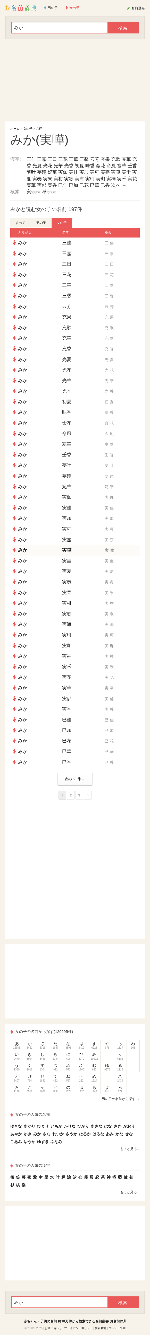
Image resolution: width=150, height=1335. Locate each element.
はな (108, 1126)
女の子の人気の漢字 (30, 1165)
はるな (98, 1134)
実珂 (90, 178)
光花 (47, 165)
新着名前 (100, 1328)
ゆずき (43, 1141)
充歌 (115, 159)
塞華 (121, 165)
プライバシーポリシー (78, 1328)
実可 (94, 172)
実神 (111, 178)
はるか (85, 1134)
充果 (105, 159)
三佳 (31, 159)
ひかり (83, 1126)
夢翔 (41, 172)
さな (47, 1134)
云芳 (94, 159)
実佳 (73, 172)
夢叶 (31, 172)
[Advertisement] (75, 80)
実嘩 (115, 172)
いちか (56, 1126)
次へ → (118, 185)
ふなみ (56, 1141)
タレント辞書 (117, 1328)
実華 (31, 185)
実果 (47, 178)
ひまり (43, 1126)
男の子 (41, 223)
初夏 (79, 165)
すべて (20, 223)
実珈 (100, 178)
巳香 (105, 185)
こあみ (16, 1141)
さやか (71, 1134)
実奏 (37, 178)
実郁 (41, 185)
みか (22, 242)
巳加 (73, 185)
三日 (52, 159)
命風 (111, 165)
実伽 (63, 172)
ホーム (15, 128)
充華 (126, 159)
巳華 (94, 185)
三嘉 (41, 159)
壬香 (132, 165)
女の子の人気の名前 (30, 1114)
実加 (84, 172)
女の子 (27, 128)
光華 (58, 165)
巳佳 (63, 185)
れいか (58, 1134)
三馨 (84, 159)
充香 (66, 348)
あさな (96, 1126)
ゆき (27, 1134)
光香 (68, 165)
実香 (52, 185)
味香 (90, 165)
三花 (63, 159)
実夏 (66, 571)
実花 (132, 178)
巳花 (84, 185)
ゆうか (29, 1141)
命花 (100, 165)
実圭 (126, 172)
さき (117, 1126)
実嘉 (105, 172)
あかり (29, 1126)
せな (129, 1134)
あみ (110, 1134)
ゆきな (16, 1126)
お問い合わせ (53, 1328)
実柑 (58, 178)
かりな (70, 1126)
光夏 (37, 165)
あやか (16, 1134)
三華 (73, 159)
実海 (79, 178)
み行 (39, 128)
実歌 (68, 178)
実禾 (121, 178)
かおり (129, 1126)
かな (119, 1134)
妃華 (52, 172)
